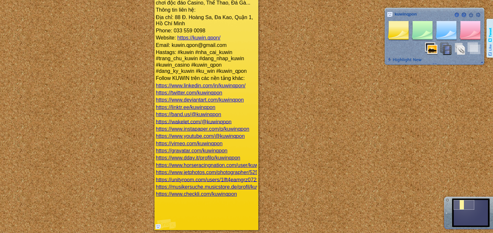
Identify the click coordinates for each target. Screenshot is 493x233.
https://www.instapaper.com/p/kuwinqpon (202, 129)
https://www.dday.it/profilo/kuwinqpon (198, 158)
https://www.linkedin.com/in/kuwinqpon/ (200, 85)
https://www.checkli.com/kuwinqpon (196, 194)
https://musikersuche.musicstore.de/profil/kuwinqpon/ (216, 187)
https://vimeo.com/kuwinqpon (189, 143)
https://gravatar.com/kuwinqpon (191, 150)
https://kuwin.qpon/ (198, 37)
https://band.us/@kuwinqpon (188, 114)
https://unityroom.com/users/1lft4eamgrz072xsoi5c (213, 179)
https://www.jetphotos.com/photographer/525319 (211, 172)
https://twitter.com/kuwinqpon (189, 92)
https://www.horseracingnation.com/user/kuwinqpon (215, 165)
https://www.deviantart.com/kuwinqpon (200, 100)
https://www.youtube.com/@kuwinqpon (200, 136)
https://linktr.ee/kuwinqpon (185, 107)
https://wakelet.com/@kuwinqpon (193, 121)
